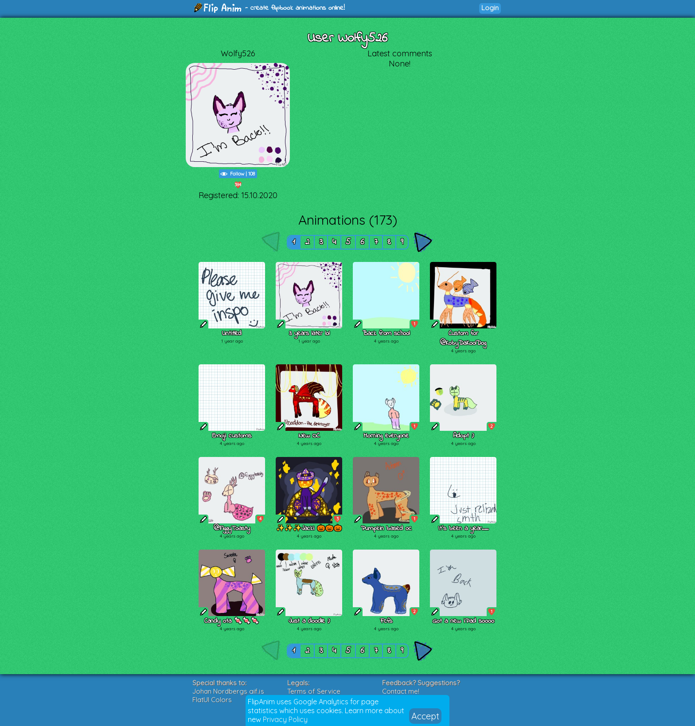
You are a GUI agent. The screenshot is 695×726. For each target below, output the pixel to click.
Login (490, 8)
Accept (425, 716)
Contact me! (400, 691)
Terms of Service (313, 691)
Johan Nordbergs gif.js (228, 691)
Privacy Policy (285, 719)
